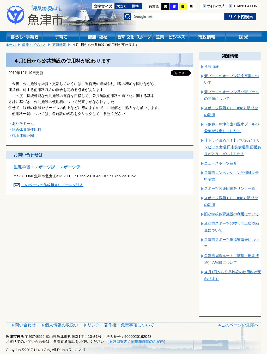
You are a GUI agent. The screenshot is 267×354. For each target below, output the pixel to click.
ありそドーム (23, 123)
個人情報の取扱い (61, 325)
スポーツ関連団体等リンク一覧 (229, 188)
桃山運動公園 (23, 135)
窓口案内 (120, 341)
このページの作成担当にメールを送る (52, 185)
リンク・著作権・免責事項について (120, 325)
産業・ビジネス (34, 45)
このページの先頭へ (240, 325)
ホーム (11, 45)
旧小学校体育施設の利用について (231, 214)
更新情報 (59, 45)
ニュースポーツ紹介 (220, 163)
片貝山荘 (211, 66)
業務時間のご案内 (149, 341)
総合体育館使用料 (26, 129)
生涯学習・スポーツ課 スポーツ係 (47, 167)
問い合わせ (25, 325)
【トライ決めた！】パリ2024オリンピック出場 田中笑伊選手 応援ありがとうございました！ (232, 147)
